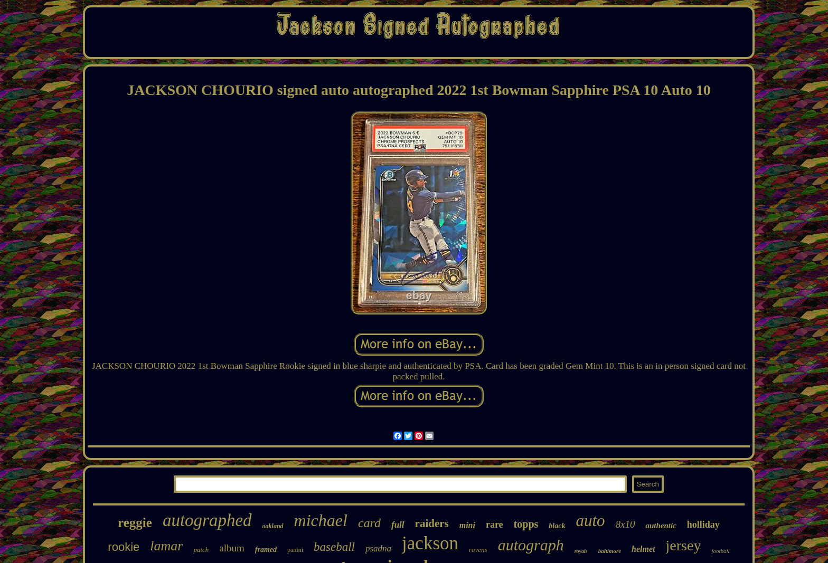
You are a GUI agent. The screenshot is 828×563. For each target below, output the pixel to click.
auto (590, 520)
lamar (166, 546)
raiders (432, 523)
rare (494, 524)
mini (467, 525)
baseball (334, 547)
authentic (660, 525)
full (397, 525)
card (369, 523)
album (231, 548)
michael (320, 520)
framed (266, 550)
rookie (123, 547)
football (720, 551)
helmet (643, 549)
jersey (683, 545)
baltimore (609, 551)
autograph (531, 545)
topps (526, 524)
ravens (478, 550)
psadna (378, 548)
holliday (703, 524)
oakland (273, 526)
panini (295, 550)
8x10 (625, 524)
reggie (135, 523)
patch (201, 550)
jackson (430, 543)
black (557, 526)
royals (581, 551)
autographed (207, 520)
